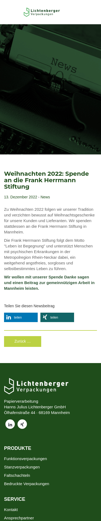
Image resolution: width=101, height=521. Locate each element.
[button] (21, 317)
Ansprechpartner (19, 518)
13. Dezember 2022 (20, 197)
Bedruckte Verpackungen (26, 483)
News (45, 197)
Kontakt (11, 509)
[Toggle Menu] (15, 12)
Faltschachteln (17, 475)
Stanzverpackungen (22, 467)
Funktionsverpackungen (25, 458)
